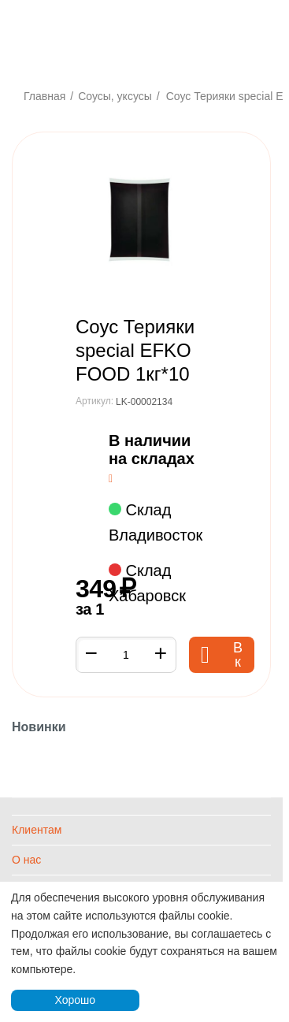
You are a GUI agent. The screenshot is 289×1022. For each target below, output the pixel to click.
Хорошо (74, 1000)
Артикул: (94, 401)
